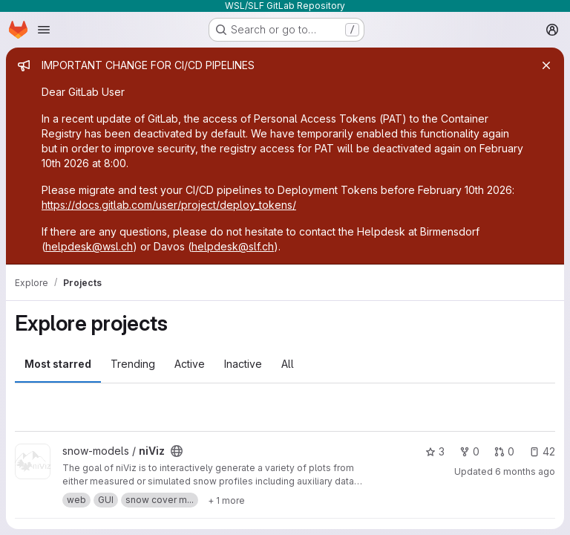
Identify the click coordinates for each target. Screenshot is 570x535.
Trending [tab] (133, 363)
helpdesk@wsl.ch (89, 246)
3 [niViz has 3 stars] (435, 451)
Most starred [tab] (57, 363)
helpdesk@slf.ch (232, 246)
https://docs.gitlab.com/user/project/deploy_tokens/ (169, 204)
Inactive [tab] (243, 363)
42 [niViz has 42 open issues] (542, 451)
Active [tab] (189, 363)
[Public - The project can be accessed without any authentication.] (177, 451)
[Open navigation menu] (44, 30)
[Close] (546, 65)
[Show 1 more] (226, 500)
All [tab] (287, 363)
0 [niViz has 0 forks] (469, 451)
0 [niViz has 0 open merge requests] (504, 451)
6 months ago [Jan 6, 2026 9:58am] (525, 471)
